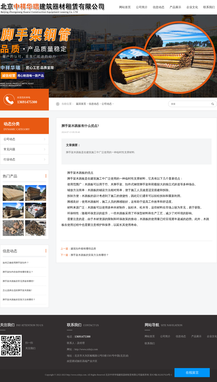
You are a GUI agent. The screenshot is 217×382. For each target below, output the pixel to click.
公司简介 (142, 7)
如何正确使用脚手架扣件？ (16, 262)
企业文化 (192, 7)
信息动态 (158, 7)
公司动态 (107, 104)
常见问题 (9, 149)
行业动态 (9, 159)
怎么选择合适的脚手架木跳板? (17, 290)
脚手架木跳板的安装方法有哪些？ (19, 299)
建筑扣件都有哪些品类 (83, 248)
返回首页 (81, 104)
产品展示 (175, 7)
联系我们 (209, 7)
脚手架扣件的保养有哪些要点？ (18, 272)
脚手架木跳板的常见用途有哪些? (18, 281)
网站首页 (125, 7)
